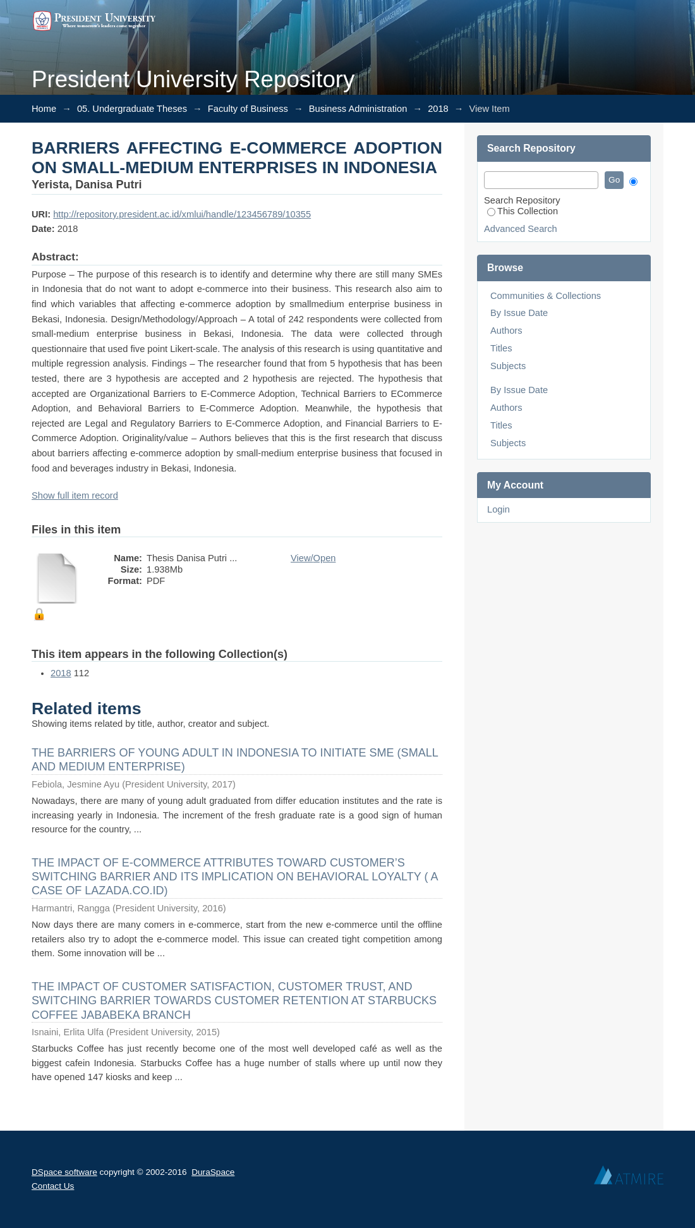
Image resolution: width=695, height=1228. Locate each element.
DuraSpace (212, 1172)
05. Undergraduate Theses (132, 109)
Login (498, 509)
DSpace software (64, 1172)
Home (44, 109)
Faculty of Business (248, 109)
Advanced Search (520, 229)
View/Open (313, 558)
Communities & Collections (545, 296)
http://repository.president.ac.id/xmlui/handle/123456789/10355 (182, 214)
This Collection (522, 211)
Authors (506, 330)
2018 (438, 109)
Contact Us (53, 1186)
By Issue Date (519, 313)
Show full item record (75, 495)
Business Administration (358, 109)
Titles (501, 348)
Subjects (508, 366)
